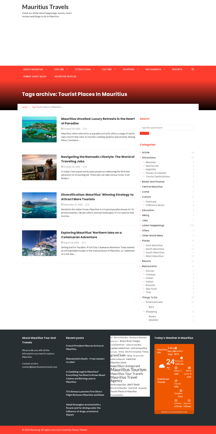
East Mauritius (154, 245)
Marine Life (152, 166)
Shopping (128, 69)
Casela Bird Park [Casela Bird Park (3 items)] (117, 345)
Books (152, 316)
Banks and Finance (153, 181)
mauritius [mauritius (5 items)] (131, 358)
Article (145, 152)
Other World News (152, 235)
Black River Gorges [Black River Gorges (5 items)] (130, 340)
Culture (107, 69)
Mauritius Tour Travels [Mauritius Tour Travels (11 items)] (126, 373)
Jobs (145, 220)
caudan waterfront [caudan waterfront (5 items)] (120, 348)
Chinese (150, 274)
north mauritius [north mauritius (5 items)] (118, 384)
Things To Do (149, 297)
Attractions (83, 69)
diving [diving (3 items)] (121, 351)
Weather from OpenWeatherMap (174, 412)
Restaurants (153, 69)
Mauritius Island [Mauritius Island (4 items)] (118, 362)
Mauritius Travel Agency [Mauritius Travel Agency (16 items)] (123, 379)
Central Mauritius (152, 186)
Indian (149, 278)
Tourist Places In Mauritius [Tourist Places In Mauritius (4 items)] (123, 391)
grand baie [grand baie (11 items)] (118, 355)
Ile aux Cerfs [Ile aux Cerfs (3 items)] (138, 355)
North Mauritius (155, 249)
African (150, 271)
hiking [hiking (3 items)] (129, 355)
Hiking (145, 215)
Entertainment (154, 302)
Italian (150, 281)
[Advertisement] (108, 43)
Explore (59, 69)
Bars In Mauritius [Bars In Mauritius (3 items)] (121, 337)
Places (146, 240)
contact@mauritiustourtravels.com (39, 366)
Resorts (177, 69)
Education (148, 210)
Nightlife (151, 169)
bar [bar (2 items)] (111, 338)
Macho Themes (79, 429)
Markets (153, 320)
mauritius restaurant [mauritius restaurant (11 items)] (125, 366)
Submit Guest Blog (34, 76)
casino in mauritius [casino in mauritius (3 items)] (133, 345)
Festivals (151, 201)
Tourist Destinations (158, 176)
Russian (150, 285)
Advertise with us (65, 76)
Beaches (151, 162)
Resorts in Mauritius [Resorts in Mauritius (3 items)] (118, 388)
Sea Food (151, 288)
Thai (148, 292)
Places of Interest (156, 173)
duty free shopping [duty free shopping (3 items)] (133, 351)
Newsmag (35, 429)
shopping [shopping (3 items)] (142, 388)
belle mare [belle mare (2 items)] (114, 341)
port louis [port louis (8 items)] (134, 384)
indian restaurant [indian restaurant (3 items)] (117, 359)
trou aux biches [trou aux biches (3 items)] (116, 395)
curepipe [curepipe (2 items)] (113, 352)
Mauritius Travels (45, 6)
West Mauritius (155, 256)
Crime (145, 191)
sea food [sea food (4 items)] (132, 388)
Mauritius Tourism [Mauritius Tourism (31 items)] (128, 369)
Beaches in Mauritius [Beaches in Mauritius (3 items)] (138, 337)
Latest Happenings (153, 225)
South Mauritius (155, 252)
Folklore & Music (155, 205)
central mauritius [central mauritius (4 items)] (139, 348)
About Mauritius (33, 69)
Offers (145, 230)
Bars (151, 307)
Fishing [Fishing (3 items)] (145, 351)
